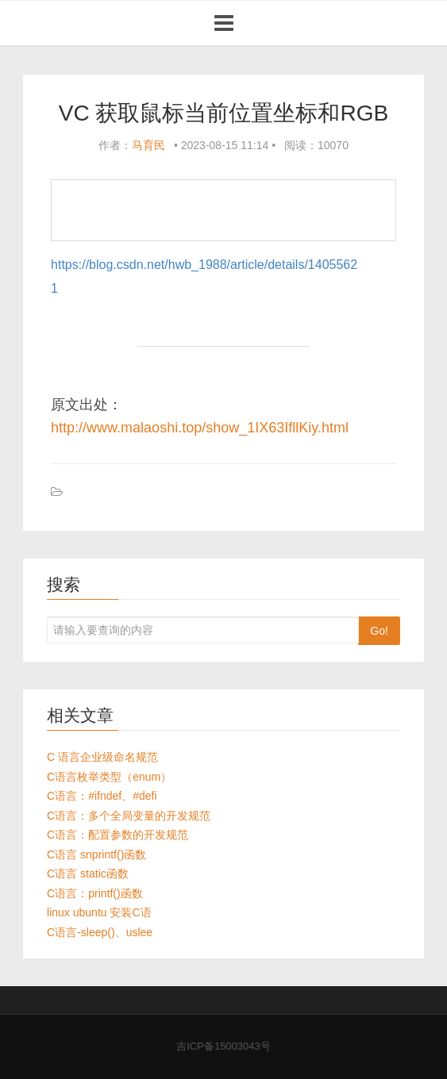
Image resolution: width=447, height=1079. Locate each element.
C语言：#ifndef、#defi (102, 795)
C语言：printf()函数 (95, 893)
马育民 (148, 145)
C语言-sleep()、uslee (99, 932)
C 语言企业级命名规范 (102, 757)
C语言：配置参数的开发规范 (117, 834)
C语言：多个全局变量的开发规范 (128, 815)
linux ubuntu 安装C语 (99, 912)
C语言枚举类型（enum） (109, 776)
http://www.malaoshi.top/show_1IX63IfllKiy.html (200, 428)
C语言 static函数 (88, 873)
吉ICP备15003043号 (223, 1046)
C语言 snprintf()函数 (96, 854)
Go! (379, 630)
